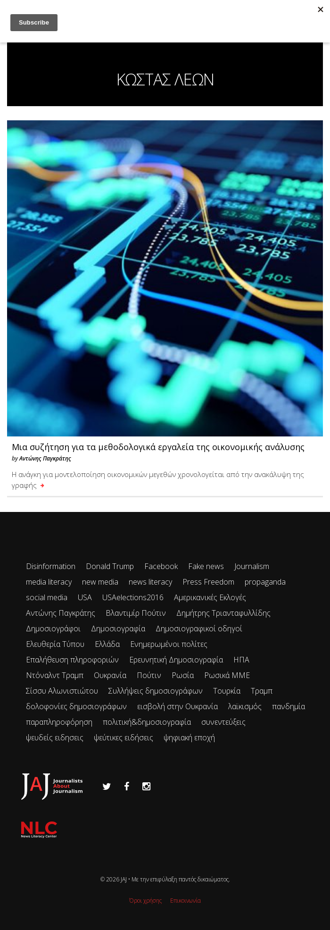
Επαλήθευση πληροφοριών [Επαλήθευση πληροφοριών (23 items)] (72, 659)
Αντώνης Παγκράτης (45, 458)
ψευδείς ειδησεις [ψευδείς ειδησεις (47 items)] (54, 737)
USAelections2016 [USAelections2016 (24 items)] (133, 597)
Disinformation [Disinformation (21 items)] (50, 566)
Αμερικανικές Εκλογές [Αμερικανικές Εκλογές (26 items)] (210, 597)
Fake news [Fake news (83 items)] (206, 566)
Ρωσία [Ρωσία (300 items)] (183, 675)
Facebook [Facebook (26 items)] (161, 566)
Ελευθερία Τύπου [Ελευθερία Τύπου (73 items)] (55, 644)
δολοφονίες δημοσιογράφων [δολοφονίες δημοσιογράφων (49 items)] (76, 706)
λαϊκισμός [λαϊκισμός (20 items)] (245, 706)
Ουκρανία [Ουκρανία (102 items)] (110, 675)
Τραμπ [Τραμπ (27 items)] (261, 691)
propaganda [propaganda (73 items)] (265, 582)
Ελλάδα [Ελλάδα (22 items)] (107, 644)
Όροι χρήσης (145, 900)
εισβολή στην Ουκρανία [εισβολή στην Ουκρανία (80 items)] (177, 706)
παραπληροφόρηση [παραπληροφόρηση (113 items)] (59, 722)
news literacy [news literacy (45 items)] (150, 582)
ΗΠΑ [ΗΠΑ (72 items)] (241, 659)
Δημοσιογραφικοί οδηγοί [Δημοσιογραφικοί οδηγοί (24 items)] (199, 628)
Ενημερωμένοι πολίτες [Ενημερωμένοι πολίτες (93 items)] (168, 644)
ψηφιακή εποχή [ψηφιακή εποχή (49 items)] (189, 737)
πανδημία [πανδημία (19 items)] (288, 706)
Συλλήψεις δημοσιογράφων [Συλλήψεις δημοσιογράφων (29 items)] (155, 691)
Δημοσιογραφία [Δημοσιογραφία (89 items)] (118, 628)
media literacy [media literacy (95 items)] (49, 582)
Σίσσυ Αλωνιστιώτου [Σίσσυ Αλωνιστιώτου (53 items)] (62, 691)
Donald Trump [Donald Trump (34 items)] (110, 566)
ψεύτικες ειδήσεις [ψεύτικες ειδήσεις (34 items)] (123, 737)
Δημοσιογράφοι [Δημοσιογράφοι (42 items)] (53, 628)
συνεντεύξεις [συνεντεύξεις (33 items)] (223, 722)
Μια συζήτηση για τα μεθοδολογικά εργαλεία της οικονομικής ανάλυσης (158, 446)
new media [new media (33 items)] (100, 582)
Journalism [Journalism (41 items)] (251, 566)
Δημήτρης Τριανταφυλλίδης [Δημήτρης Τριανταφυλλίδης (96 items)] (223, 613)
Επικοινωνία (185, 900)
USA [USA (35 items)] (85, 597)
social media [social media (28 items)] (46, 597)
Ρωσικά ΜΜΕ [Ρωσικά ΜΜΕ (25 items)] (227, 675)
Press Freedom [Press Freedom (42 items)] (208, 582)
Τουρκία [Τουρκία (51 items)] (226, 691)
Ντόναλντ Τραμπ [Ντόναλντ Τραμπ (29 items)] (54, 675)
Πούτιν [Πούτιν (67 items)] (149, 675)
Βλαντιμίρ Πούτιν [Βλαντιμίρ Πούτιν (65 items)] (136, 613)
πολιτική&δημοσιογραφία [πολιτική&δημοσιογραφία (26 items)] (147, 722)
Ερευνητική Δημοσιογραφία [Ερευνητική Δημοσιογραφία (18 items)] (176, 659)
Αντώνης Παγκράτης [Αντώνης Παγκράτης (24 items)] (60, 613)
